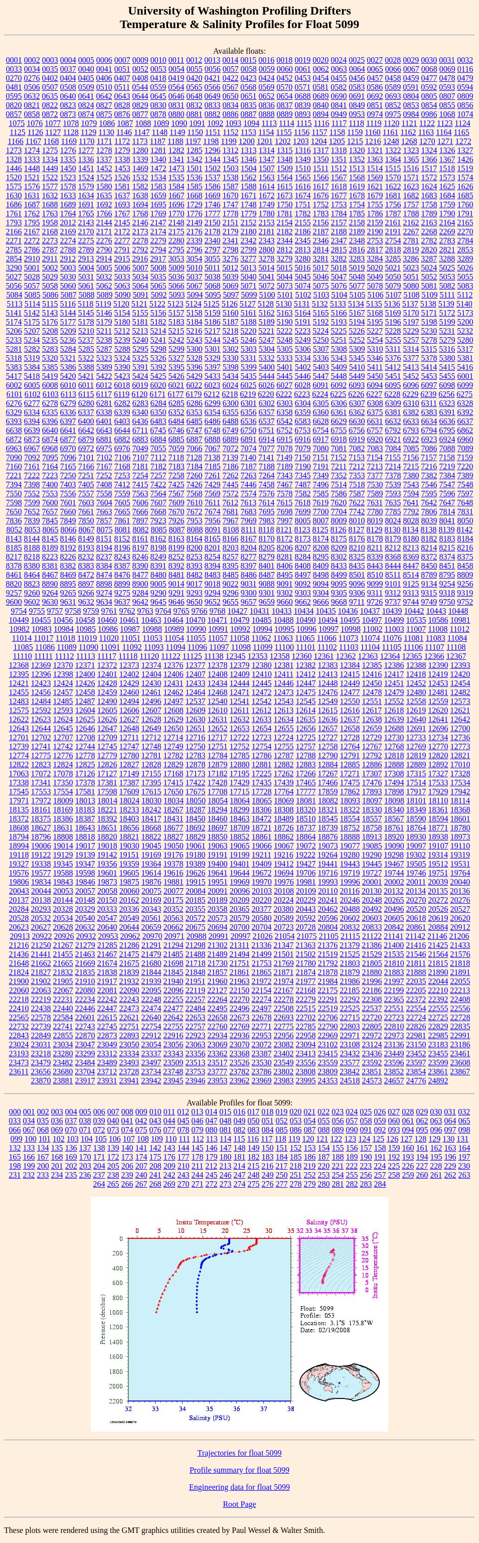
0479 (465, 78)
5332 (267, 358)
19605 (129, 873)
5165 (321, 313)
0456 (357, 78)
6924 (447, 439)
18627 (41, 827)
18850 (218, 836)
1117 (339, 123)
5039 (231, 276)
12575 (19, 710)
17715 (240, 791)
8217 (14, 556)
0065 (375, 69)
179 (212, 1157)
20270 (416, 900)
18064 (240, 800)
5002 (50, 267)
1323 (411, 150)
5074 (303, 286)
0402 (50, 78)
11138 (214, 656)
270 (184, 1184)
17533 (438, 782)
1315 (285, 150)
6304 (303, 403)
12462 (174, 692)
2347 (339, 240)
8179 (393, 538)
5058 (50, 286)
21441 (41, 954)
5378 (429, 358)
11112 (64, 656)
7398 (32, 484)
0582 (339, 87)
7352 (339, 475)
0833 (213, 105)
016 (239, 1111)
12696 (438, 728)
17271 (350, 773)
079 (198, 1130)
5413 (411, 367)
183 (268, 1157)
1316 (303, 150)
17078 (63, 773)
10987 (130, 629)
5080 (411, 286)
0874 (86, 114)
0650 (231, 96)
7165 (68, 466)
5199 (447, 322)
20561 (151, 918)
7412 (122, 484)
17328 (460, 773)
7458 (267, 484)
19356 (107, 864)
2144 (104, 222)
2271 (14, 240)
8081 (122, 529)
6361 (339, 412)
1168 (51, 141)
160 (408, 1148)
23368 (240, 1053)
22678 (262, 1017)
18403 (129, 818)
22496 (240, 1008)
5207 (32, 331)
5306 (303, 349)
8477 (140, 575)
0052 (140, 69)
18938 (438, 836)
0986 (429, 114)
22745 (107, 1026)
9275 (122, 593)
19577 (41, 873)
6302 (267, 403)
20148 (85, 900)
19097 (416, 845)
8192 (68, 547)
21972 (262, 981)
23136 (394, 1044)
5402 (303, 367)
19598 (85, 873)
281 (338, 1184)
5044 (285, 276)
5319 (32, 358)
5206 (14, 331)
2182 (285, 231)
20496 (394, 909)
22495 (218, 1008)
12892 (438, 764)
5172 (447, 313)
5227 (375, 331)
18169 (63, 809)
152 (296, 1148)
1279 (122, 150)
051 (268, 1120)
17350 (63, 782)
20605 (394, 918)
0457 (375, 78)
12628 (151, 719)
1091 (197, 123)
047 (212, 1120)
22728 (460, 1017)
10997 (328, 629)
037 (71, 1120)
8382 (68, 566)
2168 (50, 231)
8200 (195, 547)
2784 (465, 240)
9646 (177, 602)
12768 (394, 746)
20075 (151, 891)
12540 (218, 701)
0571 (302, 87)
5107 (393, 295)
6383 (429, 412)
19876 (151, 882)
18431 (174, 818)
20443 (306, 909)
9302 (285, 593)
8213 (411, 547)
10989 (174, 629)
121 (322, 1139)
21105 (329, 936)
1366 (429, 159)
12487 (85, 701)
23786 (261, 1071)
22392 (438, 999)
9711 (357, 602)
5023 (411, 267)
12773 (460, 746)
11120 (149, 656)
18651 (107, 827)
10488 (284, 620)
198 (15, 1166)
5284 (68, 349)
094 (408, 1130)
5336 (321, 358)
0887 (249, 114)
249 (268, 1175)
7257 (158, 475)
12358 (279, 656)
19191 (218, 855)
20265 (394, 900)
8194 (104, 547)
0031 (447, 60)
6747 (194, 430)
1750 (285, 204)
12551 (372, 701)
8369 (411, 556)
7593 (393, 493)
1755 (375, 204)
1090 (179, 123)
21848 (196, 972)
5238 (104, 340)
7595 (429, 493)
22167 (283, 990)
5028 (32, 276)
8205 (267, 547)
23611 (19, 1071)
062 (422, 1120)
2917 (158, 258)
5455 (447, 376)
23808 (305, 1071)
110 (171, 1139)
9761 (109, 611)
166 (29, 1157)
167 (43, 1157)
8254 (213, 556)
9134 (429, 584)
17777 (306, 791)
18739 (328, 827)
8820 (14, 584)
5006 (122, 267)
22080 (85, 990)
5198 (429, 322)
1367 (447, 159)
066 (15, 1130)
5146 (104, 313)
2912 (68, 258)
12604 (85, 710)
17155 (151, 773)
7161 (32, 466)
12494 (129, 701)
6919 (357, 439)
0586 (375, 87)
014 (211, 1111)
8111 (248, 529)
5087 (68, 295)
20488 (350, 909)
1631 (32, 195)
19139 (85, 855)
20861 (416, 927)
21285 (107, 945)
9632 (86, 602)
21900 (19, 981)
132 (15, 1148)
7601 (68, 502)
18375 (41, 818)
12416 (372, 674)
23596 (394, 1062)
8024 (393, 520)
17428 (218, 782)
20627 (41, 927)
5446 (303, 376)
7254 (140, 475)
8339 (375, 556)
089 (338, 1130)
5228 (393, 331)
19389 (196, 864)
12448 (328, 683)
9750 (447, 602)
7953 (195, 520)
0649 (213, 96)
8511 (393, 575)
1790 (447, 213)
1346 (249, 159)
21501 (284, 954)
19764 (460, 873)
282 (352, 1184)
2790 (104, 249)
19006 (41, 845)
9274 (104, 593)
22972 (372, 1035)
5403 (321, 367)
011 (169, 1111)
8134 (411, 529)
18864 (306, 836)
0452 (285, 78)
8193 (86, 547)
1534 (158, 177)
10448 (458, 611)
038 (85, 1120)
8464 (32, 575)
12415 (350, 674)
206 (127, 1166)
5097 (231, 295)
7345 (303, 475)
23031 (41, 1044)
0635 (50, 96)
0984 (411, 114)
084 (268, 1130)
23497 (151, 1062)
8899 (122, 584)
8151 (104, 538)
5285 (86, 349)
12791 (350, 755)
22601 (85, 1017)
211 (197, 1166)
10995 (284, 629)
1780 (267, 213)
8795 (447, 575)
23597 (416, 1062)
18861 (262, 836)
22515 (306, 1008)
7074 (249, 448)
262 (450, 1175)
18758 (372, 827)
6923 (429, 439)
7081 (339, 448)
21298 (196, 945)
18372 (19, 818)
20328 (63, 909)
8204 (249, 547)
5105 (357, 295)
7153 (357, 457)
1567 (339, 177)
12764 (350, 746)
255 (352, 1175)
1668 (195, 195)
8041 (447, 520)
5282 (32, 349)
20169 (151, 900)
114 (225, 1139)
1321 (375, 150)
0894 (321, 114)
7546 (429, 484)
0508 (68, 87)
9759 (91, 611)
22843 (19, 1035)
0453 (303, 78)
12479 (394, 692)
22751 (129, 1026)
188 (338, 1157)
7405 (86, 484)
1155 (283, 132)
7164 (50, 466)
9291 (177, 593)
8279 (267, 556)
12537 (196, 701)
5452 (411, 376)
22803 (350, 1026)
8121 (284, 529)
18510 (306, 818)
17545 (19, 791)
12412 (305, 674)
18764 (416, 827)
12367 (456, 656)
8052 (14, 529)
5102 (303, 295)
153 (310, 1148)
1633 (68, 195)
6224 (320, 394)
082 (240, 1130)
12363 (368, 656)
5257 (411, 340)
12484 (41, 701)
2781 (411, 240)
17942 (460, 791)
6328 (465, 403)
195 (436, 1157)
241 (155, 1175)
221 (338, 1166)
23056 (174, 1044)
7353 (357, 475)
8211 (375, 547)
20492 (372, 909)
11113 (85, 656)
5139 (446, 304)
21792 (328, 963)
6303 (285, 403)
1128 (70, 132)
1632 (50, 195)
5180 (122, 322)
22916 (174, 1035)
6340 (140, 412)
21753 (262, 963)
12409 (240, 674)
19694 (284, 873)
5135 (374, 304)
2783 (447, 240)
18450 (196, 818)
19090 (394, 845)
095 (422, 1130)
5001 (32, 267)
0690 (339, 96)
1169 (69, 141)
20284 (19, 909)
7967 (231, 520)
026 (380, 1111)
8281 (285, 556)
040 (113, 1120)
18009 (63, 800)
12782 (174, 755)
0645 (158, 96)
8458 (465, 566)
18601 (460, 818)
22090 (129, 990)
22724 (416, 1017)
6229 (410, 394)
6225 (338, 394)
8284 (303, 556)
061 (408, 1120)
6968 (50, 448)
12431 (174, 683)
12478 (372, 692)
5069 (231, 286)
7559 (122, 493)
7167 (104, 466)
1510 (303, 168)
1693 (122, 204)
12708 (85, 737)
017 (253, 1111)
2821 (447, 249)
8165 (213, 538)
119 (294, 1139)
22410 (19, 1008)
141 (141, 1148)
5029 (50, 276)
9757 (55, 611)
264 (99, 1184)
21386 (372, 945)
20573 (218, 918)
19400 (218, 864)
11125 (192, 656)
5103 (321, 295)
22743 (85, 1026)
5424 (140, 376)
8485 (231, 575)
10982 (20, 629)
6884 (158, 439)
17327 (438, 773)
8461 (14, 575)
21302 (218, 945)
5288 (122, 349)
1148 (159, 132)
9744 (411, 602)
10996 (306, 629)
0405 (86, 78)
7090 (14, 457)
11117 (106, 656)
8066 (68, 529)
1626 (465, 186)
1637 (122, 195)
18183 (85, 809)
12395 (19, 674)
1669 (213, 195)
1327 (465, 150)
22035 (416, 981)
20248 (372, 900)
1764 (68, 213)
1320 (357, 150)
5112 (464, 295)
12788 (306, 755)
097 (450, 1130)
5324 (122, 358)
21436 (19, 954)
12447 (306, 683)
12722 (239, 737)
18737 (306, 827)
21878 (328, 972)
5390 (122, 367)
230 (464, 1166)
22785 (306, 1026)
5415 (447, 367)
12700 (460, 728)
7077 (267, 448)
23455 (438, 1053)
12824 (63, 764)
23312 (107, 1053)
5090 (122, 295)
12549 (328, 701)
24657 (394, 1080)
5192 (321, 322)
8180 (411, 538)
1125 (17, 132)
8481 (177, 575)
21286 (129, 945)
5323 (104, 358)
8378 (14, 566)
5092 (158, 295)
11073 (348, 638)
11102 (327, 647)
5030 (68, 276)
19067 (284, 845)
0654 (285, 96)
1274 (32, 150)
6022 (194, 385)
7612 (230, 502)
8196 (122, 547)
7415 (140, 484)
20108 (284, 891)
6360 (321, 412)
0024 (339, 60)
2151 (231, 222)
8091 (213, 529)
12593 (63, 710)
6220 (266, 394)
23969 (262, 1080)
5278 (429, 340)
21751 (240, 963)
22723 (394, 1017)
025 (366, 1111)
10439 (392, 611)
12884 (328, 764)
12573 (460, 701)
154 (324, 1148)
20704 (262, 927)
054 (310, 1120)
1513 (357, 168)
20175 (174, 900)
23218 (41, 1053)
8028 (411, 520)
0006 (104, 60)
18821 (129, 836)
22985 (438, 1035)
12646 (85, 728)
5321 (68, 358)
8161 (140, 538)
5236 (68, 340)
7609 (177, 502)
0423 (249, 78)
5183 (177, 322)
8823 (32, 584)
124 (364, 1139)
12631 (218, 719)
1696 (177, 204)
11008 (437, 629)
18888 (350, 836)
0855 (447, 105)
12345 (235, 656)
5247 (267, 340)
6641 (68, 430)
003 (57, 1111)
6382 (411, 412)
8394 (213, 566)
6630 (357, 421)
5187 (231, 322)
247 (240, 1175)
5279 (447, 340)
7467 (285, 484)
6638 (14, 430)
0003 (50, 60)
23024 (19, 1044)
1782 (303, 213)
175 (155, 1157)
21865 (262, 972)
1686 (14, 204)
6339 (122, 412)
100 (31, 1139)
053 (296, 1120)
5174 (14, 322)
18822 (151, 836)
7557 (86, 493)
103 (73, 1139)
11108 (456, 647)
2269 (447, 231)
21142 (415, 936)
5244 (213, 340)
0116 (465, 69)
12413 (327, 674)
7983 (267, 520)
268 (155, 1184)
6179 (194, 394)
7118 (176, 457)
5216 (194, 331)
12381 (284, 665)
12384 (350, 665)
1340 (158, 159)
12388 (416, 665)
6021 (176, 385)
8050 (465, 520)
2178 (213, 231)
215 (253, 1166)
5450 (375, 376)
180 (226, 1157)
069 (57, 1130)
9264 (50, 593)
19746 (416, 873)
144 (184, 1148)
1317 (321, 150)
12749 (174, 746)
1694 (140, 204)
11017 (43, 638)
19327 (19, 864)
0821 (32, 105)
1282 (177, 150)
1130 (106, 132)
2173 (140, 231)
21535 (394, 954)
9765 (182, 611)
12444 (240, 683)
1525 (104, 177)
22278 (284, 999)
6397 (68, 421)
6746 (176, 430)
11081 (413, 638)
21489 (218, 954)
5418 (32, 376)
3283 (357, 258)
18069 (284, 800)
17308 (394, 773)
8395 (231, 566)
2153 (267, 222)
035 (43, 1120)
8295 (321, 556)
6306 (339, 403)
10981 (460, 620)
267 (141, 1184)
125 (378, 1139)
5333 (285, 358)
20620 (460, 918)
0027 (375, 60)
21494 (240, 954)
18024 (129, 800)
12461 (151, 692)
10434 (304, 611)
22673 (240, 1017)
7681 (231, 511)
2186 (303, 231)
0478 (447, 78)
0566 (212, 87)
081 (226, 1130)
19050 (174, 845)
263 (464, 1175)
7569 (213, 493)
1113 (269, 123)
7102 (104, 457)
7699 (303, 511)
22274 (262, 999)
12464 (196, 692)
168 (57, 1157)
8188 (32, 547)
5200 (465, 322)
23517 (218, 1062)
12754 (262, 746)
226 (408, 1166)
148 (240, 1148)
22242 (107, 999)
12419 (438, 674)
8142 (465, 529)
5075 (321, 286)
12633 (262, 719)
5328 (195, 358)
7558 (104, 493)
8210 (357, 547)
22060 (19, 990)
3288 (447, 258)
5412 (393, 367)
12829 (174, 764)
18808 (63, 836)
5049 (375, 276)
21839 (129, 972)
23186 (460, 1044)
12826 (107, 764)
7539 (393, 484)
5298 (158, 349)
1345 (231, 159)
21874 (306, 972)
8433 (339, 566)
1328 (14, 159)
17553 (41, 791)
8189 (50, 547)
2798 (231, 249)
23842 (350, 1071)
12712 (151, 737)
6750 (248, 430)
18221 (107, 809)
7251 (86, 475)
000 (15, 1111)
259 (408, 1175)
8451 (447, 566)
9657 (249, 602)
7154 (375, 457)
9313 (411, 593)
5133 (338, 304)
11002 (372, 629)
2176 (195, 231)
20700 (240, 927)
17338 (19, 782)
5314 (411, 349)
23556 (306, 1062)
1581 (122, 186)
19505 (416, 864)
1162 (408, 132)
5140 (464, 304)
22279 (306, 999)
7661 (86, 511)
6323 (447, 403)
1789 (429, 213)
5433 (213, 376)
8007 (321, 520)
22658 (218, 1017)
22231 (63, 999)
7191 (321, 466)
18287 (196, 809)
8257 (231, 556)
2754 (393, 240)
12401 (107, 674)
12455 (19, 692)
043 (155, 1120)
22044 (438, 981)
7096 (68, 457)
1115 (304, 123)
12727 (327, 737)
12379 (240, 665)
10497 (372, 620)
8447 (411, 566)
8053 (32, 529)
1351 (339, 159)
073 (113, 1130)
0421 (213, 78)
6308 (375, 403)
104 (87, 1139)
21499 (262, 954)
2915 (122, 258)
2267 (411, 231)
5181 (140, 322)
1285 (195, 150)
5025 (447, 267)
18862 (284, 836)
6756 (357, 430)
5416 (465, 367)
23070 (240, 1044)
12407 (196, 674)
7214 (393, 466)
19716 (328, 873)
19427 (306, 864)
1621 (375, 186)
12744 (85, 746)
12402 (129, 674)
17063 (19, 773)
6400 (86, 421)
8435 (357, 566)
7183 (177, 466)
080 (212, 1130)
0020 (320, 60)
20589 (284, 918)
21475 (129, 954)
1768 (140, 213)
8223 (50, 556)
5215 (176, 331)
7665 (122, 511)
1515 (393, 168)
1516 (411, 168)
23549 (284, 1062)
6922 (411, 439)
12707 (63, 737)
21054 (285, 936)
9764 (163, 611)
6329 (14, 412)
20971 (175, 936)
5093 (177, 295)
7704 (339, 511)
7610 (195, 502)
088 (324, 1130)
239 (127, 1175)
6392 (465, 412)
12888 (394, 764)
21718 (196, 963)
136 (71, 1148)
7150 (302, 457)
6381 (393, 412)
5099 (249, 295)
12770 (438, 746)
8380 (32, 566)
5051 (411, 276)
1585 (195, 186)
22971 (350, 1035)
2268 (429, 231)
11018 (65, 638)
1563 (267, 177)
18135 (19, 809)
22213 (460, 990)
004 (71, 1111)
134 (43, 1148)
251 (296, 1175)
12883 (306, 764)
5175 (32, 322)
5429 (195, 376)
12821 (460, 755)
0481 (14, 87)
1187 (158, 141)
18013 (85, 800)
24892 (438, 1080)
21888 (416, 972)
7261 (213, 475)
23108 (350, 1044)
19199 (240, 855)
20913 (20, 936)
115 (239, 1139)
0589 (393, 87)
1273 (14, 150)
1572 (429, 177)
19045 (151, 845)
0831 (177, 105)
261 (436, 1175)
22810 (394, 1026)
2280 (177, 240)
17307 (372, 773)
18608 (19, 827)
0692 (375, 96)
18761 (394, 827)
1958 (50, 222)
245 (212, 1175)
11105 (391, 647)
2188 (339, 231)
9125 (411, 584)
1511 (321, 168)
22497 (262, 1008)
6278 (50, 403)
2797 (213, 249)
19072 (306, 845)
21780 (306, 963)
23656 (41, 1071)
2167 (32, 231)
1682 (411, 195)
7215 (411, 466)
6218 (230, 394)
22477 (174, 1008)
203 (85, 1166)
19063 (218, 845)
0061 (303, 69)
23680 (63, 1071)
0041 (104, 69)
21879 (350, 972)
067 (29, 1130)
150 (268, 1148)
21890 (438, 972)
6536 (249, 421)
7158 (447, 457)
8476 (122, 575)
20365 (240, 909)
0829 (140, 105)
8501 (357, 575)
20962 (130, 936)
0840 (321, 105)
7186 (231, 466)
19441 (328, 864)
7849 (68, 520)
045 (184, 1120)
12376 (174, 665)
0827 (104, 105)
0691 (357, 96)
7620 (339, 502)
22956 (284, 1035)
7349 (321, 475)
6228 (392, 394)
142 (155, 1148)
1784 (339, 213)
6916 (303, 439)
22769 (240, 1026)
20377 (262, 909)
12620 (438, 710)
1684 (447, 195)
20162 (129, 900)
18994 (19, 845)
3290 (14, 267)
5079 (393, 286)
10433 (282, 611)
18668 (151, 827)
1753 (339, 204)
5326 (158, 358)
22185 (350, 990)
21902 (41, 981)
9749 (429, 602)
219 (309, 1166)
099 (17, 1139)
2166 (14, 231)
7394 (14, 484)
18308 (284, 809)
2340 (213, 240)
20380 (284, 909)
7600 (50, 502)
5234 (32, 340)
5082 (447, 286)
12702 (41, 737)
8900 (140, 584)
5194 (357, 322)
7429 (213, 484)
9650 (195, 602)
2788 (68, 249)
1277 (86, 150)
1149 (177, 132)
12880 (240, 764)
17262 (284, 773)
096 (436, 1130)
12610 (218, 710)
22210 (438, 990)
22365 (394, 999)
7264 (267, 475)
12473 (284, 692)
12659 (372, 728)
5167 (357, 313)
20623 (19, 927)
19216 (283, 855)
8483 (213, 575)
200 (43, 1166)
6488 (231, 421)
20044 (41, 891)
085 (282, 1130)
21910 (85, 981)
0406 (104, 78)
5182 (158, 322)
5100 (267, 295)
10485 (262, 620)
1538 (231, 177)
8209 (339, 547)
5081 (429, 286)
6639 (32, 430)
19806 (19, 882)
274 (240, 1184)
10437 (370, 611)
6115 (86, 394)
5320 (50, 358)
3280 (302, 258)
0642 (104, 96)
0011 (176, 60)
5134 (356, 304)
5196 (393, 322)
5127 (248, 304)
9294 (213, 593)
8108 (231, 529)
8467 (50, 575)
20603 (372, 918)
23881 (63, 1080)
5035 (158, 276)
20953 (108, 936)
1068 (447, 114)
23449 (394, 1053)
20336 (129, 909)
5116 (68, 304)
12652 (218, 728)
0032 (465, 60)
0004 (68, 60)
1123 (444, 123)
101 (45, 1139)
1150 (195, 132)
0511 (122, 87)
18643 (85, 827)
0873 (68, 114)
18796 (41, 836)
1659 (158, 195)
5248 (285, 340)
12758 (328, 746)
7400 (50, 484)
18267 (174, 809)
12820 (438, 755)
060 (394, 1120)
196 (450, 1157)
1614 (267, 186)
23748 (173, 1071)
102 (59, 1139)
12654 (262, 728)
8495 (285, 575)
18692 (196, 827)
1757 (411, 204)
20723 (284, 927)
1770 (177, 213)
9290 (158, 593)
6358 (285, 412)
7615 (284, 502)
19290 (372, 855)
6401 (104, 421)
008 (127, 1111)
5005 (104, 267)
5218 (230, 331)
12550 (350, 701)
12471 (240, 692)
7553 (50, 493)
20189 (218, 900)
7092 (32, 457)
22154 (261, 990)
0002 (32, 60)
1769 (158, 213)
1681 (393, 195)
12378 (218, 665)
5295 (140, 349)
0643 (122, 96)
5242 (177, 340)
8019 (375, 520)
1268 (409, 141)
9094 (321, 584)
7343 (285, 475)
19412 (284, 864)
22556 (460, 1008)
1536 (195, 177)
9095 (339, 584)
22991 (460, 1035)
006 (99, 1111)
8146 (68, 538)
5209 (68, 331)
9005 (158, 584)
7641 (411, 502)
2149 (195, 222)
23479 (41, 1062)
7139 (230, 457)
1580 (104, 186)
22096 (174, 990)
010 (155, 1111)
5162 (267, 313)
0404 (68, 78)
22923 (196, 1035)
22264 (218, 999)
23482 (63, 1062)
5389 (104, 367)
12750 (196, 746)
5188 (249, 322)
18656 (129, 827)
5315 (429, 349)
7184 (195, 466)
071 (85, 1130)
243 (184, 1175)
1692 (104, 204)
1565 (303, 177)
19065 (240, 845)
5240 (140, 340)
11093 (154, 647)
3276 (230, 258)
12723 (261, 737)
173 (127, 1157)
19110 (460, 845)
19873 (107, 882)
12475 (306, 692)
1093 (233, 123)
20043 (19, 891)
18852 (240, 836)
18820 (107, 836)
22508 (284, 1008)
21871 (284, 972)
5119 (103, 304)
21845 (174, 972)
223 (366, 1166)
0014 (230, 60)
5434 (231, 376)
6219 (248, 394)
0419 (177, 78)
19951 (218, 882)
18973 (460, 836)
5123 (176, 304)
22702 (306, 1017)
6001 (465, 376)
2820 (429, 249)
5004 (86, 267)
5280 (465, 340)
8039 (429, 520)
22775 (284, 1026)
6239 (428, 394)
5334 (303, 358)
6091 (320, 385)
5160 (231, 313)
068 (43, 1130)
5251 (339, 340)
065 (464, 1120)
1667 (177, 195)
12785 (240, 755)
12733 (416, 737)
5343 (339, 358)
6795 (447, 430)
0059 (267, 69)
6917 (321, 439)
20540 (85, 918)
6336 (68, 412)
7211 (339, 466)
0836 (267, 105)
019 (281, 1111)
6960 (465, 439)
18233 (129, 809)
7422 (158, 484)
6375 (375, 412)
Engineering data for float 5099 (239, 1487)
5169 (393, 313)
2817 (375, 249)
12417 (394, 674)
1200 (247, 141)
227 (422, 1166)
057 (352, 1120)
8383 (86, 566)
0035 (50, 69)
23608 (460, 1062)
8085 (158, 529)
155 (338, 1148)
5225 (339, 331)
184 (282, 1157)
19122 (41, 855)
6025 (248, 385)
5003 (68, 267)
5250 (321, 340)
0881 (195, 114)
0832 (195, 105)
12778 (85, 755)
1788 (411, 213)
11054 (174, 638)
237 (99, 1175)
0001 (14, 60)
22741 (63, 1026)
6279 (68, 403)
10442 (414, 611)
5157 (177, 313)
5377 (411, 358)
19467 (394, 864)
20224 (284, 900)
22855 (63, 1035)
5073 (285, 286)
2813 (303, 249)
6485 (195, 421)
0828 (122, 105)
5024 (429, 267)
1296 (213, 150)
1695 (158, 204)
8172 (285, 538)
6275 (464, 394)
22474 (151, 1008)
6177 (176, 394)
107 (129, 1139)
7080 (321, 448)
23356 (196, 1053)
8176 (357, 538)
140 (127, 1148)
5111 (447, 295)
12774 (19, 755)
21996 (372, 981)
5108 (411, 295)
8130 (393, 529)
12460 (129, 692)
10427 (238, 611)
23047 (85, 1044)
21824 (19, 972)
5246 (249, 340)
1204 (319, 141)
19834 (41, 882)
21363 (305, 945)
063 (436, 1120)
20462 (328, 909)
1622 (393, 186)
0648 (195, 96)
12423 (41, 683)
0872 (50, 114)
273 (226, 1184)
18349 (416, 809)
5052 (429, 276)
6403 (122, 421)
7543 (411, 484)
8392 (177, 566)
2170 (86, 231)
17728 (262, 791)
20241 (328, 900)
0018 (284, 60)
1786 (375, 213)
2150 (213, 222)
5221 (266, 331)
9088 (267, 584)
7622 (357, 502)
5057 (32, 286)
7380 (411, 475)
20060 (129, 891)
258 (394, 1175)
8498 (321, 575)
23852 (394, 1071)
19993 (328, 882)
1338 (122, 159)
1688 (50, 204)
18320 (306, 809)
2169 (68, 231)
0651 (249, 96)
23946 (196, 1080)
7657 (50, 511)
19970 (262, 882)
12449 (350, 683)
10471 (218, 620)
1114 (286, 123)
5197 (411, 322)
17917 (416, 791)
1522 (50, 177)
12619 (416, 710)
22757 (196, 1026)
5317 (465, 349)
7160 (14, 466)
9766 (200, 611)
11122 (171, 656)
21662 (41, 963)
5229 (411, 331)
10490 (306, 620)
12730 (394, 737)
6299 (213, 403)
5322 (86, 358)
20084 (196, 891)
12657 (328, 728)
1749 (267, 204)
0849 (357, 105)
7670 (177, 511)
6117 (104, 394)
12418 (416, 674)
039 (99, 1120)
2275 (86, 240)
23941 (129, 1080)
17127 (107, 773)
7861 (122, 520)
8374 (447, 556)
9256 (465, 584)
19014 (63, 845)
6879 (86, 439)
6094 (375, 385)
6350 (158, 412)
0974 (375, 114)
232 (29, 1175)
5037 (195, 276)
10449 (19, 620)
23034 (63, 1044)
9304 (321, 593)
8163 (177, 538)
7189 (285, 466)
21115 (350, 936)
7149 (284, 457)
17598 (107, 791)
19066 (262, 845)
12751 (218, 746)
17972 (41, 800)
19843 (63, 882)
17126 (85, 773)
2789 (86, 249)
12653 (240, 728)
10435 (326, 611)
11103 (349, 647)
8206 (285, 547)
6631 (375, 421)
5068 (213, 286)
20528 (19, 918)
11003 (394, 629)
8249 (158, 556)
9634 (104, 602)
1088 (143, 123)
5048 (357, 276)
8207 (303, 547)
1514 (375, 168)
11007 (416, 629)
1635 (104, 195)
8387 (122, 566)
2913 (86, 258)
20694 (218, 927)
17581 (85, 791)
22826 (416, 1026)
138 (99, 1148)
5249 (303, 340)
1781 (285, 213)
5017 (320, 267)
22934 (218, 1035)
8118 (266, 529)
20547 (107, 918)
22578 (41, 1017)
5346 (375, 358)
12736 (460, 737)
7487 (303, 484)
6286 (195, 403)
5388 (86, 367)
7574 (249, 493)
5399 (249, 367)
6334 (32, 412)
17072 (41, 773)
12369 (41, 665)
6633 (411, 421)
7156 (411, 457)
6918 (339, 439)
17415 (174, 782)
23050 (129, 1044)
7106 (122, 457)
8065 (50, 529)
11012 (459, 629)
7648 (465, 502)
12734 (438, 737)
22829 (438, 1026)
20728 (306, 927)
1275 (50, 150)
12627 (129, 719)
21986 (350, 981)
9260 (32, 593)
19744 (394, 873)
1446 (14, 168)
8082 (140, 529)
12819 (416, 755)
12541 (240, 701)
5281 (14, 349)
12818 (394, 755)
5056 (14, 286)
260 (422, 1175)
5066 (177, 286)
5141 (14, 313)
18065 (262, 800)
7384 (447, 475)
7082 (357, 448)
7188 (267, 466)
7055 (158, 448)
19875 (129, 882)
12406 (174, 674)
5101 (285, 295)
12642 (460, 719)
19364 (151, 864)
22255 (174, 999)
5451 (393, 376)
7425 (177, 484)
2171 (104, 231)
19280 (350, 855)
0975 (393, 114)
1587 (231, 186)
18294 (218, 809)
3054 (194, 258)
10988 (152, 629)
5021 (393, 267)
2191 (393, 231)
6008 (50, 385)
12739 (19, 746)
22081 (107, 990)
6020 (158, 385)
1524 (86, 177)
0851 (375, 105)
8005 (303, 520)
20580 (262, 918)
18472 (262, 818)
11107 (434, 647)
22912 (151, 1035)
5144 (68, 313)
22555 (438, 1008)
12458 (85, 692)
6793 (411, 430)
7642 (429, 502)
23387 (262, 1053)
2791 (122, 249)
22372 (416, 999)
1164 (443, 132)
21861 (240, 972)
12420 (460, 674)
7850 (86, 520)
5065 (158, 286)
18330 (372, 809)
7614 (266, 502)
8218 (32, 556)
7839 (32, 520)
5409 (339, 367)
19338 (41, 864)
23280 (63, 1053)
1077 (53, 123)
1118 (356, 123)
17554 (63, 791)
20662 (174, 927)
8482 (195, 575)
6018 (122, 385)
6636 (447, 421)
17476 (372, 782)
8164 (195, 538)
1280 (140, 150)
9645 (158, 602)
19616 (174, 873)
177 (184, 1157)
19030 (129, 845)
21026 (263, 936)
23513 (196, 1062)
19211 (261, 855)
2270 (465, 231)
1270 (427, 141)
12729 (372, 737)
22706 (328, 1017)
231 (15, 1175)
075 (141, 1130)
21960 (218, 981)
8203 (231, 547)
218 (295, 1166)
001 (29, 1111)
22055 (460, 981)
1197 (193, 141)
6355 (231, 412)
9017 (195, 584)
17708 (218, 791)
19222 (305, 855)
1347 (267, 159)
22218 (19, 999)
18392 (107, 818)
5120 (121, 304)
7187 (249, 466)
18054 (218, 800)
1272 (463, 141)
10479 (240, 620)
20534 (63, 918)
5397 (213, 367)
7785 (393, 511)
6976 (122, 448)
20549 (129, 918)
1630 (14, 195)
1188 (175, 141)
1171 (104, 141)
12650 (174, 728)
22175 (327, 990)
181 (240, 1157)
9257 (14, 593)
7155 (393, 457)
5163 (285, 313)
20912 (460, 927)
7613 (248, 502)
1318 (339, 150)
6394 (32, 421)
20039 (438, 882)
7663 (104, 511)
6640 (50, 430)
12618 (394, 710)
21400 (394, 945)
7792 (411, 511)
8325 (357, 556)
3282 (339, 258)
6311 (429, 403)
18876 (328, 836)
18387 (85, 818)
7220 (465, 466)
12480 (416, 692)
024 (352, 1111)
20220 (262, 900)
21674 (107, 963)
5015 (284, 267)
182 (254, 1157)
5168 (375, 313)
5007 (140, 267)
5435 (249, 376)
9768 (218, 611)
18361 (438, 809)
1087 (125, 123)
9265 (68, 593)
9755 (37, 611)
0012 (194, 60)
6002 (14, 385)
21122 (372, 936)
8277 (249, 556)
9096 (357, 584)
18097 (372, 800)
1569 (375, 177)
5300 (195, 349)
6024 (230, 385)
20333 (107, 909)
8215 (447, 547)
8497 (303, 575)
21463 (85, 954)
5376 (393, 358)
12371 (85, 665)
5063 (122, 286)
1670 (231, 195)
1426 (465, 159)
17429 (240, 782)
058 (366, 1120)
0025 (357, 60)
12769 (416, 746)
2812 (285, 249)
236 (85, 1175)
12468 (218, 692)
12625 (85, 719)
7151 (320, 457)
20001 (372, 882)
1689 (68, 204)
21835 (85, 972)
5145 (86, 313)
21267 (63, 945)
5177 (68, 322)
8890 (50, 584)
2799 (249, 249)
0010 (158, 60)
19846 (85, 882)
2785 (14, 249)
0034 (32, 69)
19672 (262, 873)
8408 (303, 566)
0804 (411, 96)
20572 (196, 918)
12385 (372, 665)
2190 (375, 231)
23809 (327, 1071)
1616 (303, 186)
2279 (158, 240)
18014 (107, 800)
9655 (231, 602)
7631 (375, 502)
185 (296, 1157)
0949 (339, 114)
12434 (218, 683)
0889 (285, 114)
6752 (284, 430)
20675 (196, 927)
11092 (131, 647)
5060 (68, 286)
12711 (129, 737)
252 (310, 1175)
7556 (68, 493)
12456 (41, 692)
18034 (174, 800)
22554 (416, 1008)
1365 (411, 159)
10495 (350, 620)
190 (366, 1157)
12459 (107, 692)
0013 (212, 60)
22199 (394, 990)
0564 (176, 87)
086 (296, 1130)
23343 (174, 1053)
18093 (350, 800)
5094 (195, 295)
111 (184, 1139)
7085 (411, 448)
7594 (411, 493)
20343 (151, 909)
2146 (140, 222)
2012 (68, 222)
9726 (375, 602)
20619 (438, 918)
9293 (195, 593)
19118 (19, 855)
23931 (107, 1080)
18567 (394, 818)
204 (99, 1166)
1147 (141, 132)
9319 (465, 593)
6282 (122, 403)
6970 (68, 448)
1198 (211, 141)
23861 (438, 1071)
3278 (266, 258)
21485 (174, 954)
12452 (416, 683)
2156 (321, 222)
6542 (285, 421)
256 (366, 1175)
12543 (284, 701)
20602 (350, 918)
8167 (249, 538)
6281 (104, 403)
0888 (267, 114)
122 (336, 1139)
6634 (429, 421)
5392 (158, 367)
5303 (249, 349)
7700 (321, 511)
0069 (447, 69)
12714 (173, 737)
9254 (447, 584)
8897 (86, 584)
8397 (249, 566)
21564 (438, 954)
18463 (240, 818)
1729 (195, 204)
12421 (19, 683)
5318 (14, 358)
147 (226, 1148)
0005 (86, 60)
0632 (32, 96)
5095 (213, 295)
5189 (267, 322)
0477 (429, 78)
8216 (465, 547)
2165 (465, 222)
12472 (262, 692)
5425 (158, 376)
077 (170, 1130)
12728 (350, 737)
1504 (249, 168)
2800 (267, 249)
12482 (460, 692)
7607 (158, 502)
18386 (63, 818)
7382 (429, 475)
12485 (63, 701)
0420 (195, 78)
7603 (86, 502)
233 (43, 1175)
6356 (249, 412)
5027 (14, 276)
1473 (177, 168)
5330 (231, 358)
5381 (465, 358)
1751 (303, 204)
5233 (14, 340)
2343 (267, 240)
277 (282, 1184)
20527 (460, 909)
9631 (68, 602)
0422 (231, 78)
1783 (321, 213)
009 (141, 1111)
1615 (285, 186)
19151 (129, 855)
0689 (321, 96)
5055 (465, 276)
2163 (429, 222)
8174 (321, 538)
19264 (327, 855)
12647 (107, 728)
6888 (213, 439)
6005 (32, 385)
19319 (460, 855)
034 (29, 1120)
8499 (339, 575)
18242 (151, 809)
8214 (429, 547)
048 (226, 1120)
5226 (357, 331)
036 (57, 1120)
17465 (306, 782)
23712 (107, 1071)
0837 (285, 105)
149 (254, 1148)
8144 (32, 538)
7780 (375, 511)
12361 (323, 656)
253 (324, 1175)
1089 (161, 123)
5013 (248, 267)
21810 (394, 963)
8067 (86, 529)
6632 (393, 421)
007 (113, 1111)
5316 (447, 349)
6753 (302, 430)
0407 (122, 78)
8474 (104, 575)
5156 (158, 313)
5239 (122, 340)
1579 (86, 186)
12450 (372, 683)
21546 (416, 954)
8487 (267, 575)
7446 (249, 484)
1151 (213, 132)
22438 (41, 1008)
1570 (393, 177)
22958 (306, 1035)
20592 (306, 918)
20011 (416, 882)
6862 (465, 430)
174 (141, 1157)
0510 (104, 87)
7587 (357, 493)
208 (155, 1166)
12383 (328, 665)
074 (127, 1130)
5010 (195, 267)
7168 (122, 466)
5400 (267, 367)
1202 (283, 141)
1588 (249, 186)
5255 (393, 340)
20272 (438, 900)
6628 (321, 421)
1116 (322, 123)
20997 (241, 936)
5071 (249, 286)
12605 (107, 710)
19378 (174, 864)
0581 (320, 87)
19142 (107, 855)
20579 (240, 918)
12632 (240, 719)
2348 (357, 240)
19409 (262, 864)
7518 (357, 484)
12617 (372, 710)
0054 (177, 69)
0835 (249, 105)
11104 (370, 647)
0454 (321, 78)
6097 (429, 385)
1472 (158, 168)
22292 (350, 999)
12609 (196, 710)
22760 (218, 1026)
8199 (177, 547)
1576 (32, 186)
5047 (339, 276)
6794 (429, 430)
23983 (284, 1080)
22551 (394, 1008)
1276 (68, 150)
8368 (393, 556)
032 (464, 1111)
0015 (248, 60)
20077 (174, 891)
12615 (327, 710)
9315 (429, 593)
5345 (357, 358)
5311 (393, 349)
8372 (429, 556)
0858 (32, 114)
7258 (177, 475)
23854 (416, 1071)
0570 (284, 87)
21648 (19, 963)
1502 (213, 168)
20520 (416, 909)
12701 (19, 737)
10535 (416, 620)
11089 (66, 647)
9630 (50, 602)
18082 (328, 800)
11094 (175, 647)
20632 (85, 927)
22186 (372, 990)
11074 (370, 638)
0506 (32, 87)
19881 (174, 882)
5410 (357, 367)
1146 (124, 132)
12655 (284, 728)
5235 (50, 340)
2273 (50, 240)
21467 (107, 954)
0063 (339, 69)
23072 (262, 1044)
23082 (284, 1044)
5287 (104, 349)
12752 (240, 746)
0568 (248, 87)
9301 (267, 593)
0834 (231, 105)
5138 (428, 304)
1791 (465, 213)
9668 (339, 602)
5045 (303, 276)
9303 (303, 593)
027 (394, 1111)
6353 (195, 412)
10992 (240, 629)
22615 (107, 1017)
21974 (284, 981)
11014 (22, 638)
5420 (68, 376)
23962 (240, 1080)
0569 (266, 87)
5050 (393, 276)
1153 (248, 132)
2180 (249, 231)
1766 (104, 213)
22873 (107, 1035)
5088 (86, 295)
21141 (393, 936)
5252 (357, 340)
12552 (394, 701)
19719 (350, 873)
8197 (140, 547)
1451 (86, 168)
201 (57, 1166)
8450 (429, 566)
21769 (284, 963)
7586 (339, 493)
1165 (461, 132)
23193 (19, 1053)
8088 (195, 529)
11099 (262, 647)
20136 (460, 891)
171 (99, 1157)
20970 (152, 936)
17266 (306, 773)
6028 (302, 385)
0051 (122, 69)
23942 (151, 1080)
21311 (239, 945)
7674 (213, 511)
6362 (357, 412)
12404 (151, 674)
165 (15, 1157)
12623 (41, 719)
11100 (284, 647)
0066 (393, 69)
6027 (284, 385)
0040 (86, 69)
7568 (195, 493)
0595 (14, 96)
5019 (357, 267)
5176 (50, 322)
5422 (104, 376)
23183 (438, 1044)
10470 (196, 620)
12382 (306, 665)
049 (240, 1120)
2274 (68, 240)
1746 (213, 204)
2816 (357, 249)
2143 (86, 222)
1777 (213, 213)
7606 (140, 502)
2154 (285, 222)
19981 (306, 882)
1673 (285, 195)
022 (323, 1111)
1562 (249, 177)
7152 (339, 457)
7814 (447, 511)
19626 (196, 873)
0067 (411, 69)
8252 (177, 556)
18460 (218, 818)
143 (170, 1148)
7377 (375, 475)
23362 (218, 1053)
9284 (140, 593)
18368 (460, 809)
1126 (35, 132)
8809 (465, 575)
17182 (218, 773)
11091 (110, 647)
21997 (394, 981)
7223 (50, 475)
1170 (86, 141)
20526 (438, 909)
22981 (416, 1035)
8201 (213, 547)
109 (157, 1139)
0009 (140, 60)
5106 (375, 295)
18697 (218, 827)
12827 (129, 764)
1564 (285, 177)
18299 (240, 809)
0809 (465, 96)
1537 (213, 177)
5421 (86, 376)
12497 (174, 701)
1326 (447, 150)
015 (225, 1111)
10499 (394, 620)
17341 (41, 782)
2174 (158, 231)
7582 (303, 493)
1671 (249, 195)
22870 (85, 1035)
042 (141, 1120)
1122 (427, 123)
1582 (140, 186)
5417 (14, 376)
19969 (240, 882)
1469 (140, 168)
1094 (251, 123)
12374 (151, 665)
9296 (231, 593)
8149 (86, 538)
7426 (195, 484)
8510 (375, 575)
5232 (465, 331)
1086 (107, 123)
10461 (129, 620)
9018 (213, 584)
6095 (393, 385)
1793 (14, 222)
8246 (140, 556)
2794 (158, 249)
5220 (248, 331)
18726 (284, 827)
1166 (15, 141)
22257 (196, 999)
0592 (429, 87)
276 (268, 1184)
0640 (68, 96)
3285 (393, 258)
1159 (355, 132)
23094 (306, 1044)
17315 (416, 773)
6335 (50, 412)
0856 (465, 105)
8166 (231, 538)
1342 (195, 159)
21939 (151, 981)
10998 (351, 629)
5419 (50, 376)
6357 (267, 412)
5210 (86, 331)
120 (308, 1139)
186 (310, 1157)
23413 (306, 1053)
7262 (231, 475)
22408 (460, 999)
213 (225, 1166)
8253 (195, 556)
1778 (231, 213)
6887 (195, 439)
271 (198, 1184)
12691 (416, 728)
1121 (409, 123)
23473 (19, 1062)
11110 (22, 656)
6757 (375, 430)
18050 (196, 800)
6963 (14, 448)
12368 (19, 665)
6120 (139, 394)
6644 (122, 430)
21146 (437, 936)
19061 (196, 845)
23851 (372, 1071)
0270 (14, 78)
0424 (267, 78)
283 (366, 1184)
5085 (32, 295)
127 (406, 1139)
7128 (194, 457)
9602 (32, 602)
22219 (41, 999)
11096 (197, 647)
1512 (339, 168)
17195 (240, 773)
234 (57, 1175)
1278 (104, 150)
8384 (104, 566)
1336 (86, 159)
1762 (32, 213)
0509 (86, 87)
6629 (339, 421)
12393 (460, 665)
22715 (350, 1017)
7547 (447, 484)
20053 (63, 891)
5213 (140, 331)
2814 (321, 249)
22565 (19, 1017)
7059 (177, 448)
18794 (19, 836)
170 (85, 1157)
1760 (465, 204)
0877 (140, 114)
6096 (411, 385)
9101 (393, 584)
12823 (41, 764)
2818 (393, 249)
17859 (328, 791)
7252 (104, 475)
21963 (240, 981)
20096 (240, 891)
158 (380, 1148)
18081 (306, 800)
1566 (321, 177)
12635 (306, 719)
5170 (411, 313)
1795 (32, 222)
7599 (32, 502)
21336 (261, 945)
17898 (394, 791)
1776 (195, 213)
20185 (196, 900)
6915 (285, 439)
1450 (68, 168)
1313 (249, 150)
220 (323, 1166)
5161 (249, 313)
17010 (460, 764)
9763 (145, 611)
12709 (107, 737)
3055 (212, 258)
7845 (50, 520)
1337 (104, 159)
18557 (372, 818)
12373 (129, 665)
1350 (321, 159)
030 (436, 1111)
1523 (68, 177)
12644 (41, 728)
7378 (393, 475)
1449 (50, 168)
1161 (390, 132)
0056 (213, 69)
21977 (306, 981)
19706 (306, 873)
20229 (306, 900)
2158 (357, 222)
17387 (129, 782)
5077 (357, 286)
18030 (151, 800)
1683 (429, 195)
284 (380, 1184)
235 (71, 1175)
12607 (151, 710)
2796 (195, 249)
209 (170, 1166)
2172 (122, 231)
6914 (267, 439)
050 (254, 1120)
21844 (151, 972)
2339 (195, 240)
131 (462, 1139)
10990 (196, 629)
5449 (357, 376)
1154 (266, 132)
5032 (104, 276)
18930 (416, 836)
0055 (195, 69)
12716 (195, 737)
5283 (50, 349)
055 (324, 1120)
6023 (212, 385)
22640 (151, 1017)
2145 (122, 222)
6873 (32, 439)
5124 (194, 304)
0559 (158, 87)
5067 (195, 286)
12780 (129, 755)
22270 (240, 999)
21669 (85, 963)
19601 (107, 873)
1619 (357, 186)
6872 (14, 439)
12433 (196, 683)
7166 (86, 466)
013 (197, 1111)
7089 (465, 448)
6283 (140, 403)
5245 (231, 340)
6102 (33, 394)
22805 (372, 1026)
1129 (88, 132)
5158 (195, 313)
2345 (303, 240)
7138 (212, 457)
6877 (68, 439)
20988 (197, 936)
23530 (262, 1062)
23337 (151, 1053)
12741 (41, 746)
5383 (14, 367)
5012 (230, 267)
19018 (107, 845)
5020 (375, 267)
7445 (231, 484)
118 (280, 1139)
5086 (50, 295)
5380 (447, 358)
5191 (303, 322)
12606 (129, 710)
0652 (267, 96)
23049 (107, 1044)
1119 (374, 123)
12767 (372, 746)
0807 (447, 96)
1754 (357, 204)
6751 (266, 430)
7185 (213, 466)
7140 (248, 457)
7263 (249, 475)
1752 (321, 204)
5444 (267, 376)
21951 (196, 981)
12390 (438, 665)
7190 (303, 466)
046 (198, 1120)
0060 (285, 69)
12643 (19, 728)
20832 (350, 927)
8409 (321, 566)
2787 (50, 249)
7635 (393, 502)
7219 (447, 466)
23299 (85, 1053)
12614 (305, 710)
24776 (416, 1080)
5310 (375, 349)
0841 (339, 105)
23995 (306, 1080)
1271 (445, 141)
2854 (14, 258)
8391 (158, 566)
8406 (285, 566)
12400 (85, 674)
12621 (460, 710)
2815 (339, 249)
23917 (85, 1080)
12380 (262, 665)
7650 (14, 511)
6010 (68, 385)
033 (15, 1120)
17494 (394, 782)
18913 (372, 836)
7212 (357, 466)
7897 (140, 520)
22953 (262, 1035)
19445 (372, 864)
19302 (416, 855)
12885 (350, 764)
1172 (122, 141)
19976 (284, 882)
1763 (50, 213)
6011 (86, 385)
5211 (104, 331)
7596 (447, 493)
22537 (372, 1008)
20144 (63, 900)
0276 (32, 78)
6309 (393, 403)
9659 (267, 602)
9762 (127, 611)
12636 (328, 719)
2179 (231, 231)
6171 (157, 394)
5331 (249, 358)
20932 (86, 936)
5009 (177, 267)
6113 (68, 394)
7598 (14, 502)
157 (366, 1148)
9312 (393, 593)
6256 (446, 394)
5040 (249, 276)
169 (71, 1157)
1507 (267, 168)
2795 (177, 249)
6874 (50, 439)
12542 (262, 701)
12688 (394, 728)
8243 (122, 556)
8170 (267, 538)
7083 (375, 448)
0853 (411, 105)
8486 (249, 575)
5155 (140, 313)
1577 (50, 186)
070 (71, 1130)
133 (29, 1148)
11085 (23, 647)
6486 (213, 421)
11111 (43, 656)
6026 (266, 385)
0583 (357, 87)
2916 (140, 258)
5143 (50, 313)
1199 (228, 141)
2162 (411, 222)
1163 (426, 132)
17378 (85, 782)
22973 (394, 1035)
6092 (339, 385)
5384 (32, 367)
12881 (262, 764)
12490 (107, 701)
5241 (158, 340)
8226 (68, 556)
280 (324, 1184)
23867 (460, 1071)
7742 (357, 511)
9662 (303, 602)
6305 (321, 403)
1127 (53, 132)
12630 (196, 719)
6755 (339, 430)
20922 (42, 936)
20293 (41, 909)
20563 (174, 918)
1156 (301, 132)
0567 (230, 87)
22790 (328, 1026)
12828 (151, 764)
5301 (213, 349)
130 (448, 1139)
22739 (41, 1026)
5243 (195, 340)
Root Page (239, 1504)
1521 (32, 177)
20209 (240, 900)
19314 (438, 855)
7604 (104, 502)
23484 (85, 1062)
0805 (429, 96)
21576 (460, 954)
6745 (158, 430)
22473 (129, 1008)
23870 (41, 1080)
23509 (174, 1062)
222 (352, 1166)
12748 (151, 746)
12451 (394, 683)
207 (141, 1166)
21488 (196, 954)
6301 (249, 403)
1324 (429, 150)
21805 (372, 963)
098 (464, 1130)
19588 (63, 873)
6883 (140, 439)
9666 (321, 602)
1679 (375, 195)
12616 (350, 710)
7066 (195, 448)
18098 (394, 800)
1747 (231, 204)
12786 (262, 755)
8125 (320, 529)
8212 (393, 547)
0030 (429, 60)
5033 (122, 276)
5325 (140, 358)
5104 (339, 295)
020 (295, 1111)
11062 (261, 638)
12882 (284, 764)
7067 (213, 448)
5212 (122, 331)
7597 (465, 493)
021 (309, 1111)
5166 (339, 313)
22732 (19, 1026)
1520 (14, 177)
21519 (328, 954)
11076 (392, 638)
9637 (122, 602)
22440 (63, 1008)
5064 (140, 286)
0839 (303, 105)
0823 (68, 105)
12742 (63, 746)
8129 (375, 529)
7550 (14, 493)
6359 (303, 412)
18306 (262, 809)
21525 (350, 954)
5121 (139, 304)
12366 (434, 656)
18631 (63, 827)
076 (155, 1130)
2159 (375, 222)
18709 (240, 827)
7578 (285, 493)
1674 (303, 195)
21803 (350, 963)
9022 (231, 584)
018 (267, 1111)
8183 (447, 538)
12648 (129, 728)
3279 (284, 258)
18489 (284, 818)
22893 (129, 1035)
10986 (108, 629)
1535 (177, 177)
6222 (284, 394)
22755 (174, 1026)
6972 (86, 448)
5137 (410, 304)
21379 (350, 945)
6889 (231, 439)
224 (380, 1166)
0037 (68, 69)
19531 (460, 864)
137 (85, 1148)
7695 (267, 511)
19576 (19, 873)
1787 (393, 213)
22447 (107, 1008)
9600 (14, 602)
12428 (107, 683)
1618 (339, 186)
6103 (51, 394)
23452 (416, 1053)
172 (113, 1157)
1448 (32, 168)
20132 (394, 891)
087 (310, 1130)
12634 (284, 719)
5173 (465, 313)
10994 (262, 629)
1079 (89, 123)
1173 (139, 141)
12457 (63, 692)
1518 (447, 168)
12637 (350, 719)
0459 (411, 78)
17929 (438, 791)
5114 (32, 304)
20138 (41, 900)
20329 (85, 909)
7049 (140, 448)
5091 (140, 295)
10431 (260, 611)
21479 (151, 954)
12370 (63, 665)
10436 (348, 611)
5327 (177, 358)
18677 (174, 827)
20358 (218, 909)
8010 (357, 520)
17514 (416, 782)
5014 (266, 267)
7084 (393, 448)
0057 (231, 69)
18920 (394, 836)
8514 (411, 575)
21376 (327, 945)
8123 (302, 529)
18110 (438, 800)
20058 (107, 891)
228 (436, 1166)
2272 (32, 240)
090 (352, 1130)
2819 (411, 249)
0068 (429, 69)
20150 (107, 900)
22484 (196, 1008)
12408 (218, 674)
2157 (339, 222)
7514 (339, 484)
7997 (285, 520)
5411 (375, 367)
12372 (107, 665)
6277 (32, 403)
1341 (177, 159)
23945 (174, 1080)
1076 (35, 123)
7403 (68, 484)
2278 (140, 240)
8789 (429, 575)
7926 (177, 520)
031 (450, 1111)
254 (338, 1175)
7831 (465, 511)
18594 (438, 818)
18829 (196, 836)
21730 (218, 963)
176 (170, 1157)
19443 (350, 864)
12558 (416, 701)
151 (282, 1148)
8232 (86, 556)
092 (380, 1130)
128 (420, 1139)
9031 (249, 584)
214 (239, 1166)
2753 (375, 240)
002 (43, 1111)
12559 (438, 701)
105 (101, 1139)
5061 (86, 286)
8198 (158, 547)
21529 (372, 954)
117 (266, 1139)
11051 (130, 638)
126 (392, 1139)
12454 (460, 683)
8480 (158, 575)
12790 (328, 755)
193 (408, 1157)
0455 (339, 78)
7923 (158, 520)
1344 (213, 159)
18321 (328, 809)
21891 (460, 972)
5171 (429, 313)
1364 (393, 159)
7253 (122, 475)
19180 (196, 855)
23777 (217, 1071)
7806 (429, 511)
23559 (328, 1062)
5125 (212, 304)
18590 (416, 818)
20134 (416, 891)
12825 (85, 764)
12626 (107, 719)
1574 (465, 177)
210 (184, 1166)
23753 (195, 1071)
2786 (32, 249)
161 (422, 1148)
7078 (285, 448)
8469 (68, 575)
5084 (14, 295)
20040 (460, 882)
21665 (63, 963)
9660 (285, 602)
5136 (392, 304)
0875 (104, 114)
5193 (339, 322)
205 (113, 1166)
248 (254, 1175)
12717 (217, 737)
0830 (158, 105)
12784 (218, 755)
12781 (151, 755)
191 (380, 1157)
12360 (301, 656)
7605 (122, 502)
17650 (174, 791)
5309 (357, 349)
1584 (177, 186)
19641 (218, 873)
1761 (14, 213)
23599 (438, 1062)
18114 (460, 800)
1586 (213, 186)
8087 (177, 529)
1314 (267, 150)
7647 (447, 502)
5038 (213, 276)
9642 (140, 602)
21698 (174, 963)
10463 (151, 620)
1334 (50, 159)
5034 (140, 276)
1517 (429, 168)
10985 (86, 629)
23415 (328, 1053)
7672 (195, 511)
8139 (447, 529)
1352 (357, 159)
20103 (262, 891)
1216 (373, 141)
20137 (19, 900)
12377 (196, 665)
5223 (302, 331)
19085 (372, 845)
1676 (321, 195)
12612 (261, 710)
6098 (447, 385)
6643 (104, 430)
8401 (267, 566)
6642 (86, 430)
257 (380, 1175)
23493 (129, 1062)
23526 (240, 1062)
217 (281, 1166)
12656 (306, 728)
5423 (122, 376)
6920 (375, 439)
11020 (108, 638)
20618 (416, 918)
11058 (239, 638)
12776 (63, 755)
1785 (357, 213)
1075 (17, 123)
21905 (63, 981)
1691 (86, 204)
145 (198, 1148)
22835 (460, 1026)
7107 (140, 457)
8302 (339, 556)
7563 (140, 493)
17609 (129, 791)
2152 (249, 222)
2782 (429, 240)
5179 (104, 322)
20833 (372, 927)
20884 (438, 927)
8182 (429, 538)
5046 (321, 276)
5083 (465, 286)
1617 (321, 186)
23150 (416, 1044)
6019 (140, 385)
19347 (85, 864)
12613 (283, 710)
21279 (85, 945)
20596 (328, 918)
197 (464, 1157)
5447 (321, 376)
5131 (302, 304)
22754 (151, 1026)
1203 (301, 141)
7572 (231, 493)
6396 (50, 421)
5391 (140, 367)
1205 (337, 141)
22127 (217, 990)
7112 (158, 457)
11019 (87, 638)
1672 (267, 195)
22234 (85, 999)
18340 (394, 809)
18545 (328, 818)
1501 (195, 168)
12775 (41, 755)
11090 (88, 647)
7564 (158, 493)
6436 (140, 421)
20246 (350, 900)
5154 (122, 313)
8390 (140, 566)
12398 (63, 674)
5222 (284, 331)
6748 (212, 430)
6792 (393, 430)
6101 (15, 394)
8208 (321, 547)
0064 (357, 69)
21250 (41, 945)
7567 (177, 493)
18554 (350, 818)
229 (450, 1166)
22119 (195, 990)
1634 (86, 195)
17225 (262, 773)
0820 (14, 105)
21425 (438, 945)
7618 (302, 502)
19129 (63, 855)
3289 (465, 258)
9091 (285, 584)
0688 (303, 96)
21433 (460, 945)
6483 (158, 421)
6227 (374, 394)
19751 (438, 873)
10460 (107, 620)
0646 (177, 96)
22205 (416, 990)
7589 (375, 493)
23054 (151, 1044)
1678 (357, 195)
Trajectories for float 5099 (240, 1453)
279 (310, 1184)
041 (127, 1120)
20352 (174, 909)
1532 (140, 177)
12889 (416, 764)
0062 (321, 69)
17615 (151, 791)
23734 (151, 1071)
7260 (195, 475)
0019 (302, 60)
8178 (375, 538)
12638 (372, 719)
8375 (465, 556)
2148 (177, 222)
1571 (411, 177)
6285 (177, 403)
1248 (391, 141)
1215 (355, 141)
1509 (285, 168)
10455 (41, 620)
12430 (151, 683)
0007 (122, 60)
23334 (129, 1053)
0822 (50, 105)
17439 (284, 782)
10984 (64, 629)
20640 (107, 927)
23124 (372, 1044)
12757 (306, 746)
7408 (104, 484)
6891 (249, 439)
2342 (249, 240)
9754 (19, 611)
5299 (177, 349)
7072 (231, 448)
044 (170, 1120)
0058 (249, 69)
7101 (86, 457)
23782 (239, 1071)
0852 (393, 105)
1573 (447, 177)
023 (338, 1111)
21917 (107, 981)
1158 (337, 132)
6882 (122, 439)
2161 (393, 222)
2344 (285, 240)
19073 (328, 845)
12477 (350, 692)
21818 (460, 963)
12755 (284, 746)
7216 (429, 466)
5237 (86, 340)
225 (394, 1166)
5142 (32, 313)
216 (267, 1166)
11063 (283, 638)
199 (29, 1166)
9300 (249, 593)
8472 (86, 575)
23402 (284, 1053)
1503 (231, 168)
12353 (257, 656)
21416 (416, 945)
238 (113, 1175)
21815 (438, 963)
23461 (460, 1053)
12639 (394, 719)
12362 (346, 656)
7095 (50, 457)
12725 (305, 737)
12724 (283, 737)
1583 (158, 186)
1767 (122, 213)
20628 (63, 927)
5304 (267, 349)
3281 (320, 258)
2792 (140, 249)
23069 (218, 1044)
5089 (104, 295)
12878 (196, 764)
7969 (249, 520)
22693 (284, 1017)
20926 (64, 936)
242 (170, 1175)
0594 (465, 87)
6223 (302, 394)
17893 (372, 791)
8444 (393, 566)
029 (422, 1111)
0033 (14, 69)
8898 (104, 584)
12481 (438, 692)
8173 (303, 538)
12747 (129, 746)
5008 (158, 267)
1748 (249, 204)
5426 (177, 376)
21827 (41, 972)
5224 (320, 331)
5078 (375, 286)
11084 (457, 638)
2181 (267, 231)
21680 (151, 963)
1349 (303, 159)
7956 (213, 520)
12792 (372, 755)
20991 (219, 936)
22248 (151, 999)
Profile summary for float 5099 (239, 1470)
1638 (140, 195)
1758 (429, 204)
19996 (350, 882)
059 (380, 1120)
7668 (158, 511)
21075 (307, 936)
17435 (262, 782)
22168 (305, 990)
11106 (413, 647)
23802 (283, 1071)
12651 (196, 728)
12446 (284, 683)
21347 (283, 945)
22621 (129, 1017)
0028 (393, 60)
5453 (429, 376)
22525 (350, 1008)
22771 (262, 1026)
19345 (63, 864)
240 (141, 1175)
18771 (438, 827)
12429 (129, 683)
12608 (174, 710)
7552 (32, 493)
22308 (372, 999)
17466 (328, 782)
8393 (195, 566)
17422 (196, 782)
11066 (326, 638)
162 (436, 1148)
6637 (465, 421)
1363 (375, 159)
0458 (393, 78)
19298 (394, 855)
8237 (104, 556)
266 (127, 1184)
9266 (86, 593)
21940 (174, 981)
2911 (50, 258)
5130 (284, 304)
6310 (411, 403)
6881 (104, 439)
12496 (151, 701)
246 (226, 1175)
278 (296, 1184)
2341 (231, 240)
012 (183, 1111)
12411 (283, 674)
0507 (50, 87)
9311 (375, 593)
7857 (104, 520)
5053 (447, 276)
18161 (41, 809)
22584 (63, 1017)
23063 (196, 1044)
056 (338, 1120)
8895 (68, 584)
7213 (375, 466)
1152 (230, 132)
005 (85, 1111)
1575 (14, 186)
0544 (140, 87)
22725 (438, 1017)
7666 (140, 511)
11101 (305, 647)
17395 (151, 782)
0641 (86, 96)
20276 (460, 900)
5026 (465, 267)
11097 (219, 647)
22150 (239, 990)
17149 (129, 773)
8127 (357, 529)
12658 (350, 728)
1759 (447, 204)
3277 (248, 258)
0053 (158, 69)
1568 (357, 177)
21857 (218, 972)
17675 (196, 791)
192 (394, 1157)
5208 (50, 331)
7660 (68, 511)
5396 (195, 367)
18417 (151, 818)
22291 (328, 999)
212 (211, 1166)
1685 (465, 195)
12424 (63, 683)
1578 (68, 186)
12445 (262, 683)
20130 (372, 891)
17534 (460, 782)
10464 (174, 620)
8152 (122, 538)
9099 (375, 584)
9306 (357, 593)
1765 (86, 213)
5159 (213, 313)
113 (211, 1139)
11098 (240, 647)
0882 (213, 114)
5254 (375, 340)
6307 (357, 403)
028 (408, 1111)
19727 (372, 873)
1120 (391, 123)
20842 (394, 927)
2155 (303, 222)
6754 (320, 430)
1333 (32, 159)
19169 (151, 855)
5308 (339, 349)
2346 (321, 240)
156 (352, 1148)
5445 (285, 376)
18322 (350, 809)
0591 (411, 87)
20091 (218, 891)
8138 (429, 529)
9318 (447, 593)
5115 (50, 304)
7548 (465, 484)
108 (143, 1139)
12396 (41, 674)
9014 (177, 584)
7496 (321, 484)
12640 (416, 719)
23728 (129, 1071)
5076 (339, 286)
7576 (267, 493)
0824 (86, 105)
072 (99, 1130)
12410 (262, 674)
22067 (63, 990)
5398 (231, 367)
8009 (339, 520)
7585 (321, 493)
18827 (174, 836)
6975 (104, 448)
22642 (174, 1017)
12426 (85, 683)
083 (254, 1130)
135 (57, 1148)
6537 (267, 421)
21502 (306, 954)
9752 (465, 602)
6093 (357, 385)
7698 (285, 511)
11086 (45, 647)
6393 (14, 421)
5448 (339, 376)
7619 (320, 502)
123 (350, 1139)
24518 (350, 1080)
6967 (32, 448)
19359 (129, 864)
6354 (213, 412)
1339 (140, 159)
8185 (14, 547)
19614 (151, 873)
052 (282, 1120)
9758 (73, 611)
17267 (328, 773)
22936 (240, 1035)
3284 (375, 258)
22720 (372, 1017)
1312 (231, 150)
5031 (86, 276)
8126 (339, 529)
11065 (304, 638)
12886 (372, 764)
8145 (50, 538)
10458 (85, 620)
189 (352, 1157)
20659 (151, 927)
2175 (177, 231)
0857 (14, 114)
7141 (266, 457)
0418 (158, 78)
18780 (460, 827)
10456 (63, 620)
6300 (231, 403)
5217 (212, 331)
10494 (328, 620)
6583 (303, 421)
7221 (14, 475)
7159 (465, 457)
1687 (32, 204)
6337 (86, 412)
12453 (438, 683)
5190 (285, 322)
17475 (350, 782)
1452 (104, 168)
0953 (357, 114)
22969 (328, 1035)
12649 (151, 728)
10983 (42, 629)
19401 (240, 864)
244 (198, 1175)
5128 (266, 304)
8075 (104, 529)
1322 (393, 150)
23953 (218, 1080)
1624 (429, 186)
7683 (249, 511)
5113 (14, 304)
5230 (429, 331)
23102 (328, 1044)
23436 (372, 1053)
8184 (465, 538)
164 (464, 1148)
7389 (465, 475)
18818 (85, 836)
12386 (394, 665)
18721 (262, 827)
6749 (230, 430)
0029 (411, 60)
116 (253, 1139)
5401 (285, 367)
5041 (267, 276)
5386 (68, 367)
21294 (174, 945)
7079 (303, 448)
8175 (339, 538)
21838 (107, 972)
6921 (393, 439)
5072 (267, 286)
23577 (350, 1062)
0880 (177, 114)
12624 (63, 719)
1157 (319, 132)
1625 (447, 186)
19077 (350, 845)
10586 (438, 620)
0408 (140, 78)
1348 (285, 159)
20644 (129, 927)
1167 (33, 141)
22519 (328, 1008)
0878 (158, 114)
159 (394, 1148)
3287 (429, 258)
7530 (375, 484)
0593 (447, 87)
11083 (435, 638)
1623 (411, 186)
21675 (129, 963)
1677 (339, 195)
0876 (122, 114)
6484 (177, 421)
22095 (151, 990)
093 (394, 1130)
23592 (372, 1062)
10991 (218, 629)
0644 (140, 96)
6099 (465, 385)
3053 (176, 258)
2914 (104, 258)
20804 (328, 927)
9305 (339, 593)
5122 (157, 304)
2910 (32, 258)
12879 (218, 764)
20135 (438, 891)
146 (212, 1148)
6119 (121, 394)
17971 (19, 800)
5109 (429, 295)
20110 (328, 891)
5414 (429, 367)
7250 (68, 475)
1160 (372, 132)
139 (113, 1148)
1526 (122, 177)
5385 (50, 367)
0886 (231, 114)
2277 (122, 240)
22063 (41, 990)
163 (450, 1148)
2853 (465, 249)
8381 (50, 566)
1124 (462, 123)
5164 (303, 313)
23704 (85, 1071)
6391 (447, 412)
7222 (32, 475)
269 (170, 1184)
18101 (416, 800)
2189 (357, 231)
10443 (436, 611)
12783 (196, 755)
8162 (158, 538)
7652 (32, 511)
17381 (107, 782)
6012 (104, 385)
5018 (339, 267)
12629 (174, 719)
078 (184, 1130)
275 (254, 1184)
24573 (372, 1080)
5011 (212, 267)
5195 (375, 322)
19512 (438, 864)
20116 (350, 891)
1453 (122, 168)
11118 (127, 656)
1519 (465, 168)
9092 (303, 584)
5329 (213, 358)
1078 (71, 123)
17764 (284, 791)
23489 (107, 1062)
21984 (328, 981)
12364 (390, 656)
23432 (350, 1053)
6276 (14, 403)
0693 (393, 96)
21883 (394, 972)
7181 (140, 466)
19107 (438, 845)
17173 (196, 773)
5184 (195, 322)
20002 (394, 882)
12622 (19, 719)
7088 (447, 448)
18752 (350, 827)
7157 (429, 457)
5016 (302, 267)
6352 (177, 412)
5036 (177, 276)
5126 (230, 304)
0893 (303, 114)
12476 (328, 692)
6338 (104, 412)
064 (450, 1120)
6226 (356, 394)
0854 (429, 105)
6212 (212, 394)
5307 (321, 349)
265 (113, 1184)
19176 (174, 855)
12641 (438, 719)
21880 (372, 972)
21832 (63, 972)
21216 (19, 945)
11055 (196, 638)
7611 (212, 502)
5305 (285, 349)
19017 (85, 845)
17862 (350, 791)
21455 (63, 954)
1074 (465, 114)
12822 (19, 764)
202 (71, 1166)
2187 (321, 231)
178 (198, 1157)
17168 (174, 773)
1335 (68, 159)
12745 (107, 746)
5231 (447, 331)
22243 (129, 999)
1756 (393, 204)
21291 (151, 945)
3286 (411, 258)
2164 (447, 222)
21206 (459, 936)
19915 (196, 882)
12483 (19, 701)
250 (282, 1175)
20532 (41, 918)
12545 (306, 701)
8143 (14, 538)
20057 (85, 891)
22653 (196, 1017)
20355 (196, 909)
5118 (85, 304)
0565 (194, 87)
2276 (104, 240)
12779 (107, 755)
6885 (177, 439)
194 (422, 1157)
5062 (104, 286)
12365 (412, 656)
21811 (416, 963)
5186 (213, 322)
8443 (375, 566)
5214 (158, 331)
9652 (213, 602)
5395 (177, 367)
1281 (158, 150)
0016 (266, 60)
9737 (393, 602)
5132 (320, 304)
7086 (429, 448)
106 (115, 1139)
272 (212, 1184)
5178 (86, 322)
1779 (249, 213)
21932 (129, 981)
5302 (231, 349)
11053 (152, 638)
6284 (158, 403)
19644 (240, 873)
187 (324, 1157)
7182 (158, 466)
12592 (41, 710)
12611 (239, 710)
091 (366, 1130)
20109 (306, 891)
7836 (14, 520)
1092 (215, 123)
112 (198, 1139)
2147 (158, 222)
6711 (140, 430)
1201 (265, 141)
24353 (328, 1080)
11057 (217, 638)
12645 (63, 728)
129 (434, 1139)
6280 (86, 403)
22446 (85, 1008)
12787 (284, 755)
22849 (41, 1035)
